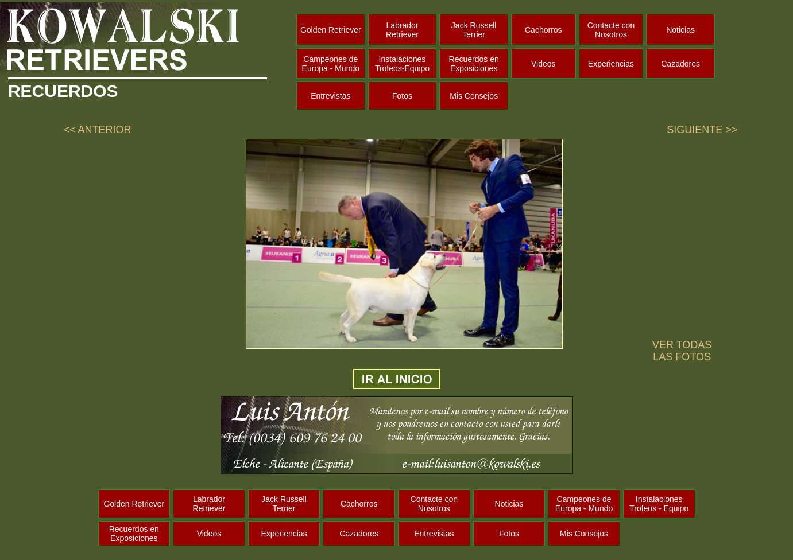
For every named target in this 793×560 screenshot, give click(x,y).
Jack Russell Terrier (474, 30)
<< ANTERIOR (97, 129)
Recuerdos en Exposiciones (474, 64)
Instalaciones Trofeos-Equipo (402, 64)
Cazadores (680, 63)
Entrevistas (330, 95)
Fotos (402, 95)
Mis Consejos (474, 95)
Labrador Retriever (402, 30)
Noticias (680, 29)
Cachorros (543, 29)
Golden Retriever (330, 29)
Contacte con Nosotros (611, 30)
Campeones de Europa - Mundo (330, 64)
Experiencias (611, 63)
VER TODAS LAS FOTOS (681, 351)
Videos (543, 63)
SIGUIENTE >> (702, 129)
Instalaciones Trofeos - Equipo (658, 504)
